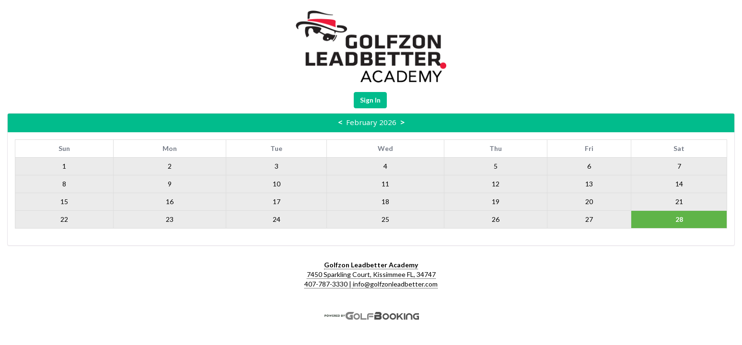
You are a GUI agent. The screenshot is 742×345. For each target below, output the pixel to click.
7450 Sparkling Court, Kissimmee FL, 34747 (371, 274)
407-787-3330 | (328, 284)
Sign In (370, 100)
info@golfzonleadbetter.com (395, 284)
